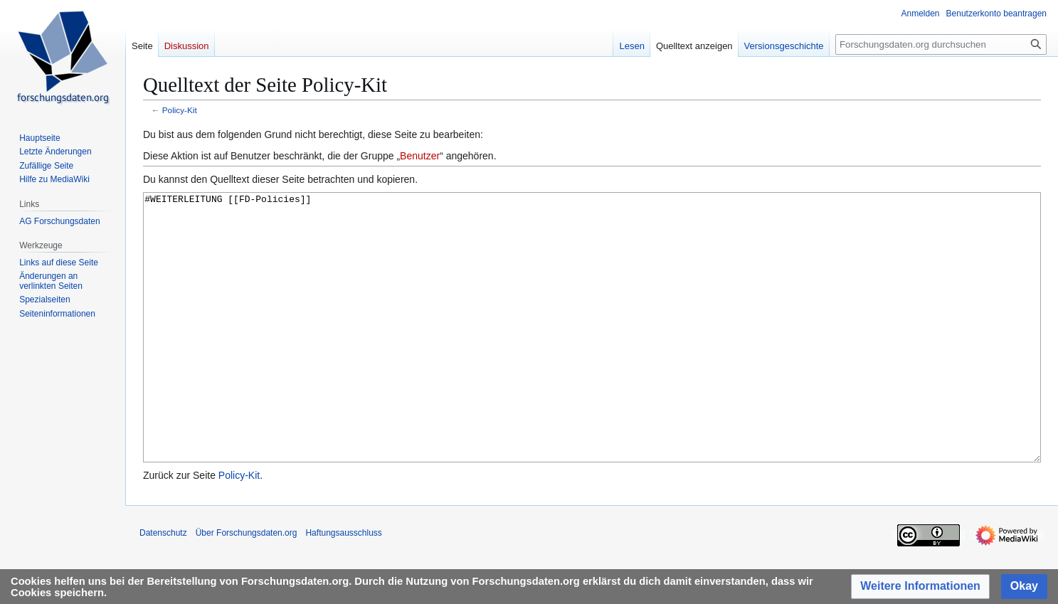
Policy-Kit (179, 110)
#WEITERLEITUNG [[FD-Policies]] (592, 354)
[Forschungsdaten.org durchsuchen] (941, 44)
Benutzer (420, 155)
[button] (920, 586)
